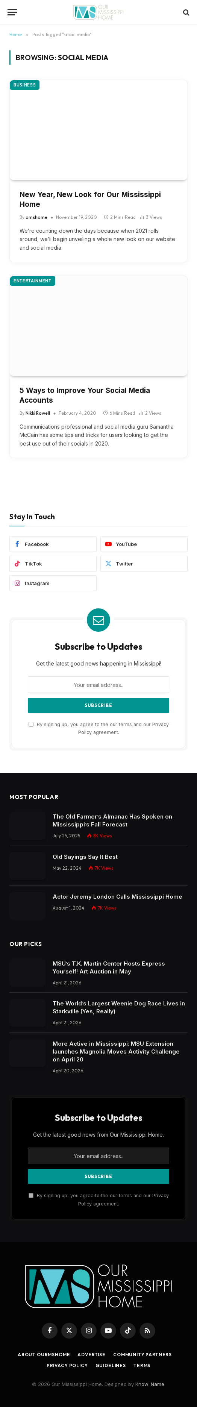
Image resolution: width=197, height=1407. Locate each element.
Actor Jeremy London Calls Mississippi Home (117, 896)
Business (25, 85)
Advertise (91, 1354)
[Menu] (12, 12)
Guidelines (110, 1365)
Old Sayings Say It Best (85, 856)
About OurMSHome (44, 1354)
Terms (141, 1365)
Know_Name (149, 1384)
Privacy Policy (67, 1365)
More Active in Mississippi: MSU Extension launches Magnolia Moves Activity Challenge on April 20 (116, 1051)
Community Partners (142, 1354)
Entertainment (33, 281)
